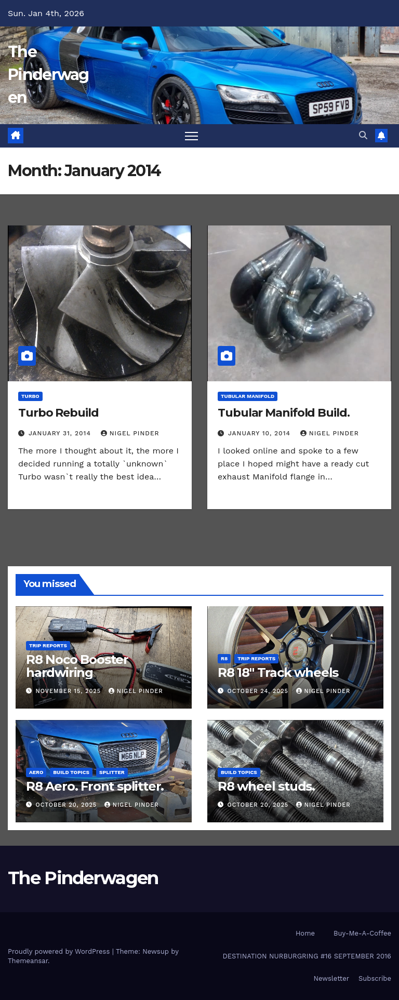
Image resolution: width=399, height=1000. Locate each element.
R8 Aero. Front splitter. (95, 786)
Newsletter (331, 978)
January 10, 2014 (260, 433)
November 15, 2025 (69, 691)
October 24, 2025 (259, 691)
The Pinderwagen (48, 74)
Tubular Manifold (247, 396)
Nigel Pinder (130, 433)
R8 (224, 658)
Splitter (112, 772)
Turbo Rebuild (58, 413)
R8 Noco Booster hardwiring (77, 666)
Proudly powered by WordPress (60, 951)
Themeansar (28, 961)
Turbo (30, 396)
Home (305, 933)
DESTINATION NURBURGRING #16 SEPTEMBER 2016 (306, 956)
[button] (363, 135)
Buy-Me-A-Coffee (362, 933)
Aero (36, 772)
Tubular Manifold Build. (284, 413)
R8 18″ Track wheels (278, 672)
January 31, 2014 (61, 433)
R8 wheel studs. (266, 786)
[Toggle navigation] (191, 136)
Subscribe (374, 978)
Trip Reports (48, 645)
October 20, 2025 (67, 805)
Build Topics (71, 772)
